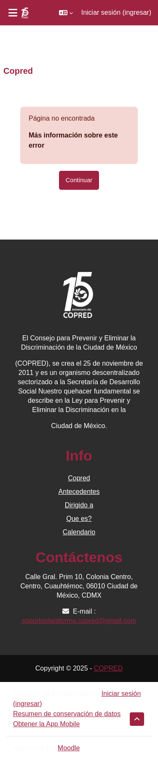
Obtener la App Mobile (46, 724)
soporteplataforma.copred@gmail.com (79, 620)
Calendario (79, 532)
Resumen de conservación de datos (67, 713)
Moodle (69, 748)
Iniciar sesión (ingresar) (116, 12)
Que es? (78, 518)
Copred (79, 478)
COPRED (108, 668)
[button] (66, 12)
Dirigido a (79, 505)
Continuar (79, 180)
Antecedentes (79, 491)
